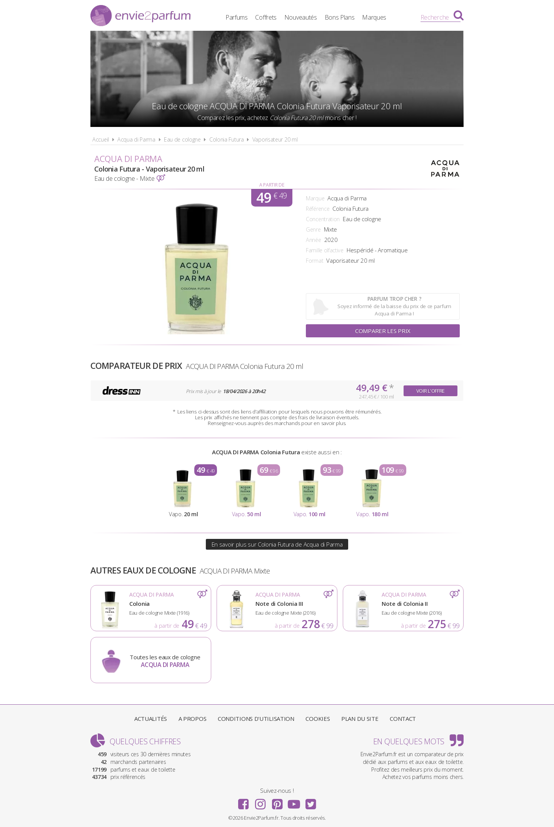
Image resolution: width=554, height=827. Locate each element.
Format (314, 260)
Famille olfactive (325, 250)
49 (271, 197)
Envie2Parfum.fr (140, 16)
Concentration (323, 219)
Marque (315, 198)
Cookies (317, 718)
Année (313, 239)
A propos (193, 718)
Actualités (150, 718)
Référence (317, 208)
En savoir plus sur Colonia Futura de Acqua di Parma (277, 544)
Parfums (236, 17)
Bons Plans (340, 17)
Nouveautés (300, 17)
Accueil (100, 139)
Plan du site (359, 718)
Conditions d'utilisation (256, 718)
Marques (374, 17)
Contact (403, 718)
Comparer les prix (382, 331)
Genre (313, 229)
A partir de (271, 185)
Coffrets (266, 17)
